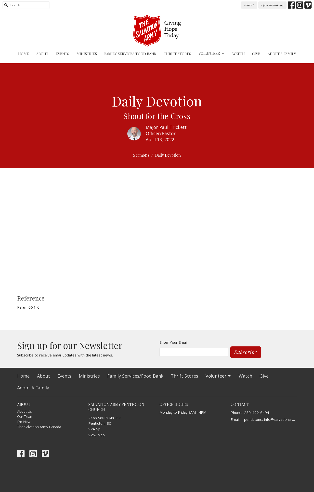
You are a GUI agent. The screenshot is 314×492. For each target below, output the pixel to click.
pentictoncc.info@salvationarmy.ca (270, 419)
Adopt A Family (282, 53)
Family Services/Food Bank (130, 53)
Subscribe (245, 352)
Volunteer (211, 53)
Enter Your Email (173, 342)
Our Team (25, 416)
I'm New (23, 421)
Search (249, 5)
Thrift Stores (177, 53)
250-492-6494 (272, 5)
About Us (24, 411)
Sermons (141, 155)
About (42, 53)
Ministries (87, 53)
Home (23, 53)
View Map (96, 434)
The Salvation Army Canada (39, 426)
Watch (238, 53)
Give (256, 53)
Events (62, 53)
